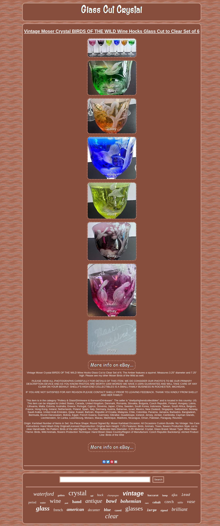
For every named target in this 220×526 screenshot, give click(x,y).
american (75, 509)
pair (66, 503)
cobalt (156, 502)
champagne (113, 495)
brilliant (179, 509)
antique (93, 501)
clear (111, 516)
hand (76, 501)
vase (191, 501)
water (43, 502)
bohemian (130, 501)
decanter (94, 510)
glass (43, 508)
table (180, 502)
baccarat (153, 495)
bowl (111, 501)
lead (185, 495)
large (152, 510)
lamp (165, 495)
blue (107, 510)
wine (55, 501)
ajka (174, 495)
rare (147, 503)
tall (92, 496)
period (32, 502)
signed (164, 510)
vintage (133, 493)
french (58, 510)
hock (100, 495)
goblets (61, 495)
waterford (43, 494)
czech (169, 501)
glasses (134, 508)
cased (118, 510)
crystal (77, 493)
